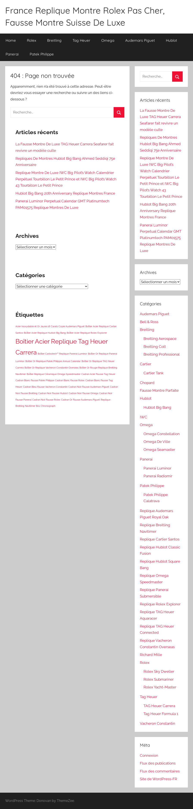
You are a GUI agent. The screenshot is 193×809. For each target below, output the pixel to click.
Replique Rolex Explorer (160, 604)
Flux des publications (158, 763)
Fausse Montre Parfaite (159, 390)
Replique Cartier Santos (159, 539)
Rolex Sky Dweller (159, 671)
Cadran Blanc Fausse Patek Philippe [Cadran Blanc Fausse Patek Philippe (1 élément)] (34, 380)
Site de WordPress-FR (158, 779)
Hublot (171, 40)
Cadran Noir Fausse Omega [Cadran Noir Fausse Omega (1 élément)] (83, 393)
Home (11, 40)
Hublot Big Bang (157, 407)
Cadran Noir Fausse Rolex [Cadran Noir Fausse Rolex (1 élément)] (46, 399)
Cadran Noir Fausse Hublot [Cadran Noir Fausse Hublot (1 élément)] (53, 393)
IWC (143, 417)
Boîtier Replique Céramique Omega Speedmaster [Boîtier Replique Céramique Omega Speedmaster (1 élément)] (53, 374)
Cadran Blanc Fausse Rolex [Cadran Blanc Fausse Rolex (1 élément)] (70, 380)
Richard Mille (151, 654)
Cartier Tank (154, 373)
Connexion (149, 755)
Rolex (31, 40)
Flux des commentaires (160, 771)
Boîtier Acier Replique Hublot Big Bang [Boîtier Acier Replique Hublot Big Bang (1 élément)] (45, 333)
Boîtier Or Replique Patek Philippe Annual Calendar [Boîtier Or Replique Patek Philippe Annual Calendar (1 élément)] (53, 361)
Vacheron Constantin (157, 723)
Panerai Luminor (157, 468)
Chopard (147, 383)
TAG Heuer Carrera (159, 706)
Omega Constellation (162, 434)
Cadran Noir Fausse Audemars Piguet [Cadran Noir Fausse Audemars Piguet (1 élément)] (88, 386)
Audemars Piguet (140, 40)
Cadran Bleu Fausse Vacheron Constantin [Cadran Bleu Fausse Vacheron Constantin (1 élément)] (45, 386)
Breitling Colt (155, 346)
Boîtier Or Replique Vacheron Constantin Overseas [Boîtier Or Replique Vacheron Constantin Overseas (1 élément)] (52, 367)
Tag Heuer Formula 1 (161, 714)
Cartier (145, 364)
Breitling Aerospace (160, 338)
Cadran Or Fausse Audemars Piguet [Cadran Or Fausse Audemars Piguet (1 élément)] (80, 399)
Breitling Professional (162, 354)
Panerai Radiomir (158, 476)
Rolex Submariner (159, 679)
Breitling (54, 40)
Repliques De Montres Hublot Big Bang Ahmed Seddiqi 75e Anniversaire (160, 143)
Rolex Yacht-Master (160, 687)
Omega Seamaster (159, 449)
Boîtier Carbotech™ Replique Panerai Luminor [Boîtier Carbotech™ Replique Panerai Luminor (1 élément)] (62, 353)
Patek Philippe (42, 54)
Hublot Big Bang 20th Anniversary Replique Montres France (65, 193)
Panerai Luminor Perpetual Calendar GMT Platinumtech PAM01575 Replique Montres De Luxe (160, 238)
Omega (107, 40)
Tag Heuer (81, 40)
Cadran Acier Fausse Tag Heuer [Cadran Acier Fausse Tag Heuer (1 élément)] (98, 374)
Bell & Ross (149, 322)
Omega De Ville (157, 441)
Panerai (12, 54)
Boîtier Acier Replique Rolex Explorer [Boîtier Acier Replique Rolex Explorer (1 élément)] (87, 333)
